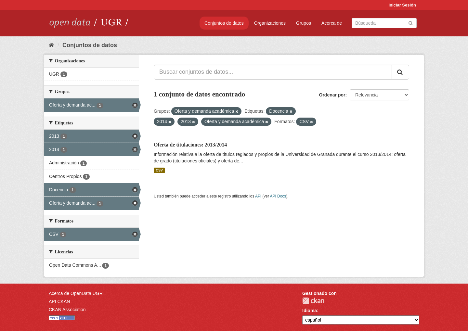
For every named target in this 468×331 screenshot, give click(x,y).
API (258, 196)
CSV (159, 170)
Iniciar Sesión (402, 5)
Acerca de (331, 23)
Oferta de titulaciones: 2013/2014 (190, 144)
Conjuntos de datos (224, 23)
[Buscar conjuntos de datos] (384, 23)
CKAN (313, 300)
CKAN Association (67, 309)
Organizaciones (270, 23)
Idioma (309, 310)
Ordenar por (332, 94)
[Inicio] (51, 45)
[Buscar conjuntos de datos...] (273, 72)
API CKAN (59, 301)
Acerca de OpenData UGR (76, 293)
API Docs (278, 196)
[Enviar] (410, 22)
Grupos (303, 23)
